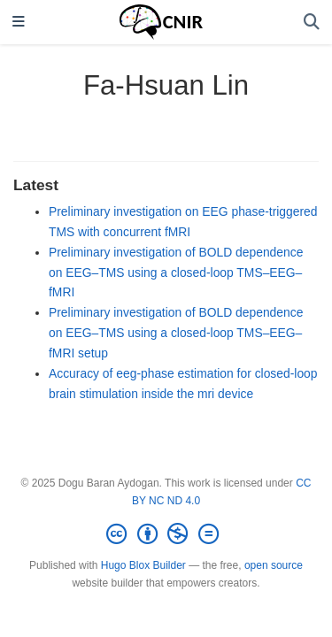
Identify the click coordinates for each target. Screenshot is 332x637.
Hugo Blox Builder (143, 565)
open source (273, 565)
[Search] (312, 22)
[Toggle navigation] (18, 22)
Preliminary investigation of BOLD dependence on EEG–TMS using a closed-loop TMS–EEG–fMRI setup (176, 332)
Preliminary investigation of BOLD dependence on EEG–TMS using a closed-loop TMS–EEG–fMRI (176, 272)
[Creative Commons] (165, 534)
